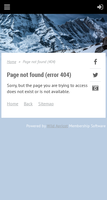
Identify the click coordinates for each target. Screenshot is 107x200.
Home (11, 61)
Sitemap (46, 103)
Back (28, 103)
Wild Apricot (57, 125)
